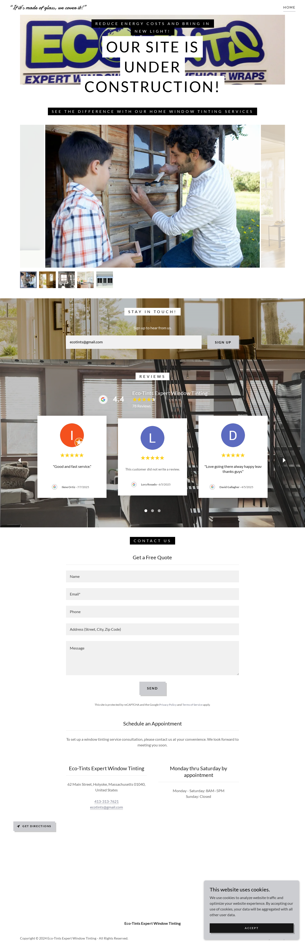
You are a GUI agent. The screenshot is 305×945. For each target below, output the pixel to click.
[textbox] (133, 342)
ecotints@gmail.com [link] (106, 807)
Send (152, 688)
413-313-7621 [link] (106, 801)
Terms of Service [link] (192, 704)
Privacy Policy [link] (168, 704)
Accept (251, 928)
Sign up (223, 342)
